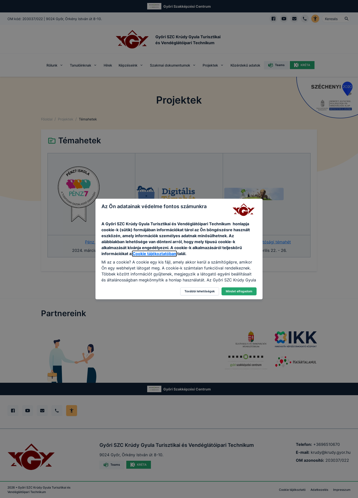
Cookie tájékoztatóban (154, 253)
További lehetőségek (199, 291)
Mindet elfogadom (239, 291)
